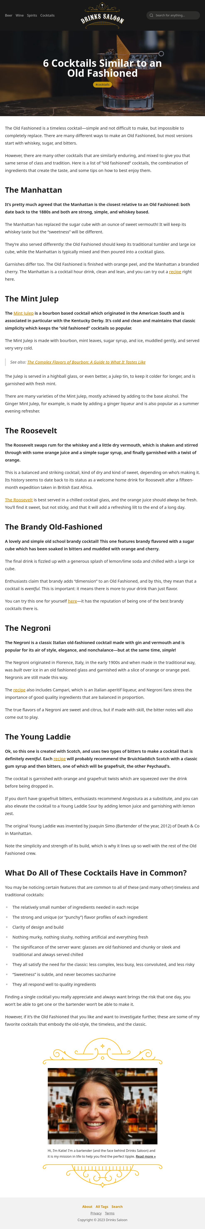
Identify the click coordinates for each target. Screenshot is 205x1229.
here (72, 601)
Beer (8, 15)
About (87, 1206)
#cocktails (102, 84)
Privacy (96, 1213)
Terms (109, 1213)
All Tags (102, 1206)
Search (117, 1206)
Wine (20, 15)
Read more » (146, 1156)
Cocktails (47, 15)
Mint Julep (24, 313)
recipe (175, 271)
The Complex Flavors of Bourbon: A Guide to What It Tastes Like (86, 362)
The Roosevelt (19, 500)
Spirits (32, 15)
